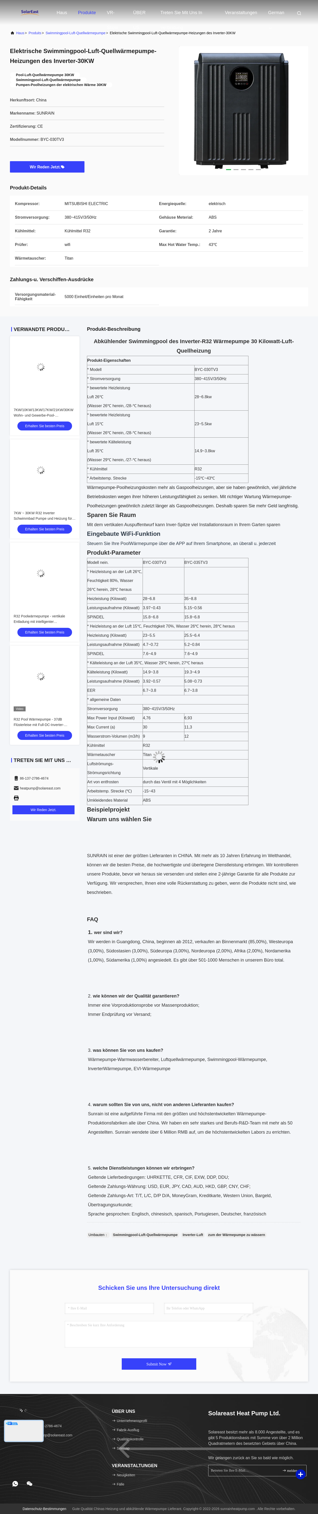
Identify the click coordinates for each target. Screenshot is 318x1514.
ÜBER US (139, 15)
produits (35, 33)
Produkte (87, 12)
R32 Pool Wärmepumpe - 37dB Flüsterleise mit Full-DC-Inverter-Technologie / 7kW (39, 724)
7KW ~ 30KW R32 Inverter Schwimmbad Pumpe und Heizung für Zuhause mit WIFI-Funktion (43, 518)
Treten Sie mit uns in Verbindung (181, 15)
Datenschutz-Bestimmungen (44, 1509)
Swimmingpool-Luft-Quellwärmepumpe (75, 33)
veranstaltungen (241, 12)
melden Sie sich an (292, 1470)
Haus (62, 12)
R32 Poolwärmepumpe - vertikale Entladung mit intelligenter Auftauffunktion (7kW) (39, 621)
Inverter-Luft (193, 1235)
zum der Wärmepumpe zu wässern (236, 1235)
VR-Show (112, 15)
